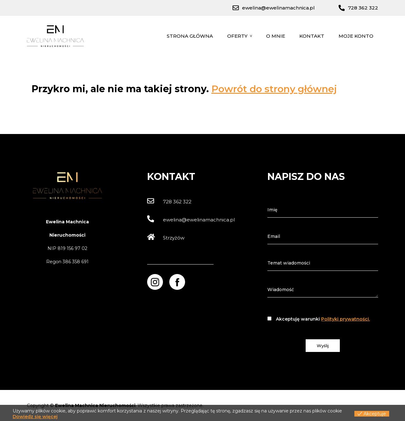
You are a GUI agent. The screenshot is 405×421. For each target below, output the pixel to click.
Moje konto (356, 36)
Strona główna (190, 36)
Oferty (237, 36)
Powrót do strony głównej (274, 89)
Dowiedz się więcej (35, 416)
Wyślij (323, 345)
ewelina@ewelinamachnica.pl (191, 219)
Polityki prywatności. (345, 319)
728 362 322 (169, 201)
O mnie (275, 36)
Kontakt (311, 36)
